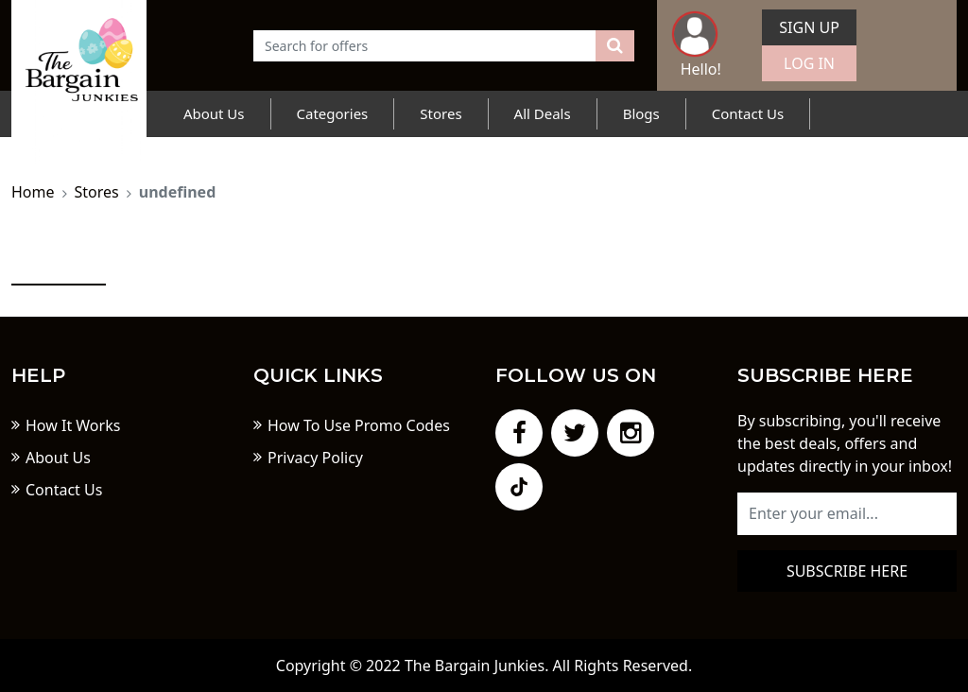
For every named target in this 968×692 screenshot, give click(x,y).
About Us (214, 113)
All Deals (542, 113)
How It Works (73, 425)
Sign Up (809, 27)
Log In (809, 63)
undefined (177, 192)
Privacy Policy (315, 457)
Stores (440, 113)
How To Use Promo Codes (359, 425)
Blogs (641, 113)
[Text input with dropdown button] (424, 45)
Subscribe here (847, 571)
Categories (333, 113)
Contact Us (748, 113)
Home (33, 192)
